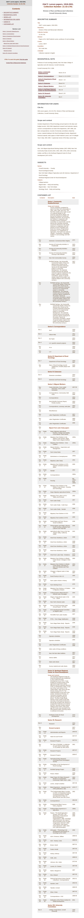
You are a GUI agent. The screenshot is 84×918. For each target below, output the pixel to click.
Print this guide (24, 59)
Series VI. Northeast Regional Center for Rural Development (16, 45)
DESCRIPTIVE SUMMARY (11, 12)
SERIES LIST (7, 17)
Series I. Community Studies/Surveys (11, 31)
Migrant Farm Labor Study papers (11, 43)
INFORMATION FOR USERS (12, 19)
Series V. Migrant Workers (8, 41)
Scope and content (45, 120)
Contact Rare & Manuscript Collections (16, 62)
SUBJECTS (7, 21)
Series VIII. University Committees (10, 53)
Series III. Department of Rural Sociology (11, 36)
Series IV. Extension (7, 38)
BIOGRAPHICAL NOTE (10, 15)
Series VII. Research (7, 48)
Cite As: (41, 107)
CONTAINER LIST (9, 24)
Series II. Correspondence (8, 33)
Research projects (8, 50)
